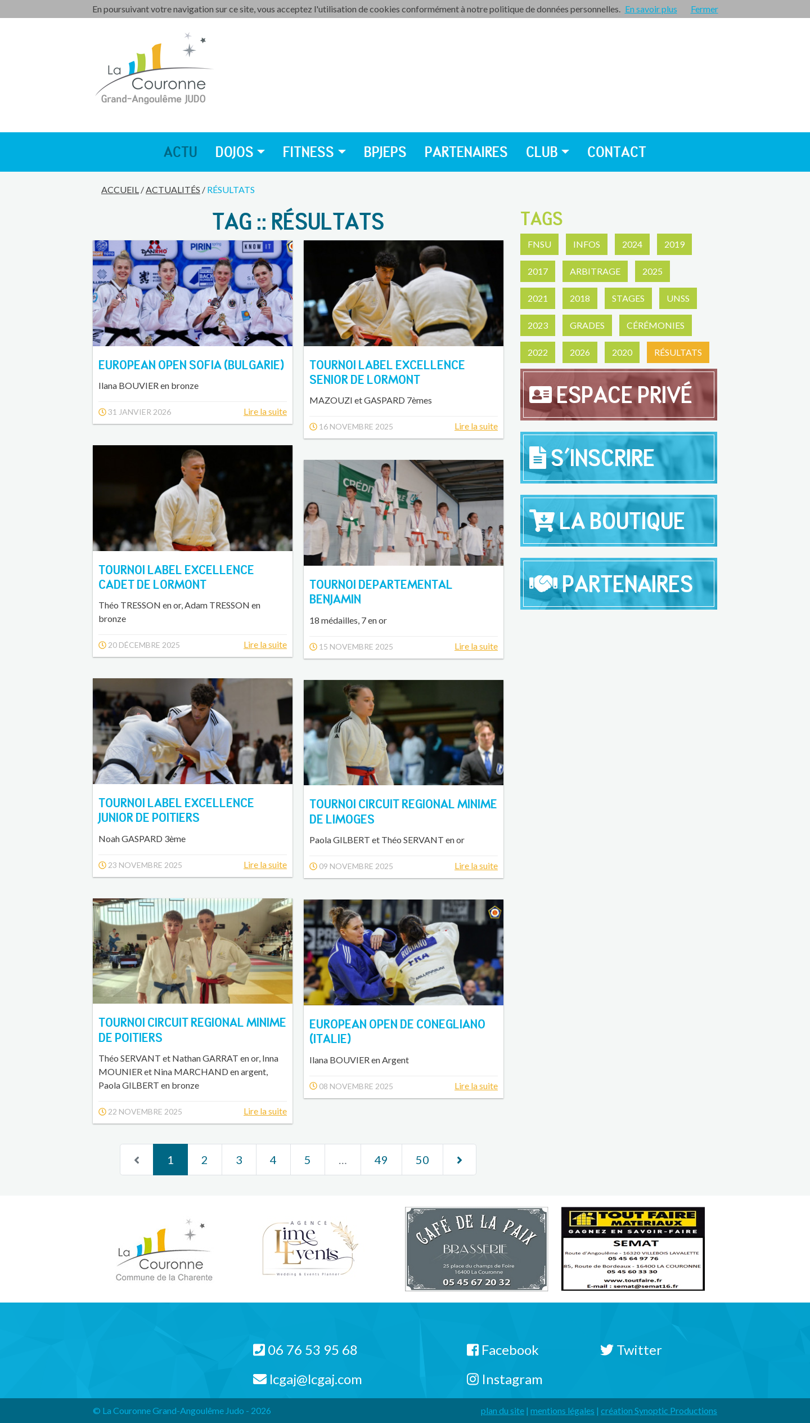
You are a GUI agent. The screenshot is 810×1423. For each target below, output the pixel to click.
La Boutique (607, 520)
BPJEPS (385, 151)
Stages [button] (628, 298)
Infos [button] (586, 244)
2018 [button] (580, 298)
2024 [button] (632, 244)
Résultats (231, 189)
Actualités (173, 189)
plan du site (502, 1410)
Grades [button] (587, 325)
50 (422, 1159)
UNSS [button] (678, 298)
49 (381, 1159)
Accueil (120, 189)
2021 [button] (538, 298)
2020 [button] (622, 352)
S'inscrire (592, 457)
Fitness (308, 151)
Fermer (704, 8)
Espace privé (610, 394)
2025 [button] (652, 271)
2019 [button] (674, 244)
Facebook (503, 1349)
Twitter (631, 1349)
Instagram (505, 1379)
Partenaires (466, 151)
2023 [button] (538, 325)
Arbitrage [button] (595, 271)
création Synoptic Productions (659, 1410)
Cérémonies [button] (656, 325)
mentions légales (562, 1410)
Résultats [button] (678, 352)
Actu (180, 151)
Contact (616, 151)
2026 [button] (580, 352)
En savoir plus (651, 8)
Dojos (234, 151)
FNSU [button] (539, 244)
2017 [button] (538, 271)
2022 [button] (538, 352)
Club (542, 151)
